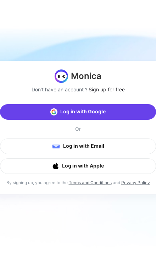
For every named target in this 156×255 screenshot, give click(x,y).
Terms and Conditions (90, 182)
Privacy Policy (135, 182)
